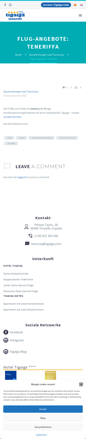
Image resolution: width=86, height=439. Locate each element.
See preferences (43, 427)
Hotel (21, 137)
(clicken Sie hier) (12, 117)
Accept (43, 409)
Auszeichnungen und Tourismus (20, 91)
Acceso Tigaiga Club (56, 4)
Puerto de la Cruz (67, 137)
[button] (81, 384)
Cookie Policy (41, 434)
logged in (22, 177)
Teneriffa (11, 143)
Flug (9, 137)
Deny (43, 418)
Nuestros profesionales (42, 137)
